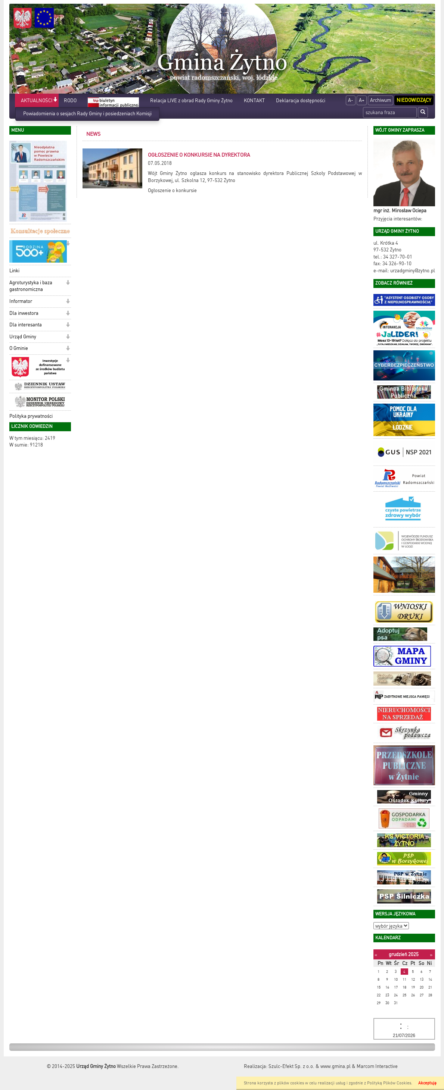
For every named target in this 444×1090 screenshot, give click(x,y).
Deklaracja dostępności (300, 100)
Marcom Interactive (377, 1066)
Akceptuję (427, 1083)
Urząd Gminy (22, 336)
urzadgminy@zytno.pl (412, 270)
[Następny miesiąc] (431, 955)
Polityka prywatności (31, 416)
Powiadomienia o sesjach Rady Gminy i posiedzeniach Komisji (87, 113)
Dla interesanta (25, 325)
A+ (361, 100)
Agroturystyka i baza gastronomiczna (30, 286)
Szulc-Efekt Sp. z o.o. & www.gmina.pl (309, 1066)
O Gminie (18, 348)
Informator (20, 301)
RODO (70, 100)
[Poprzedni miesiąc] (376, 955)
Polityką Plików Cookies (389, 1083)
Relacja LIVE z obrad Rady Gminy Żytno (191, 100)
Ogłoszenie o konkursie (172, 190)
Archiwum (380, 100)
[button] (55, 100)
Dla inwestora (23, 313)
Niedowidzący (414, 100)
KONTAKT (254, 100)
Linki (14, 270)
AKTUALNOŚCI (37, 100)
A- (350, 100)
